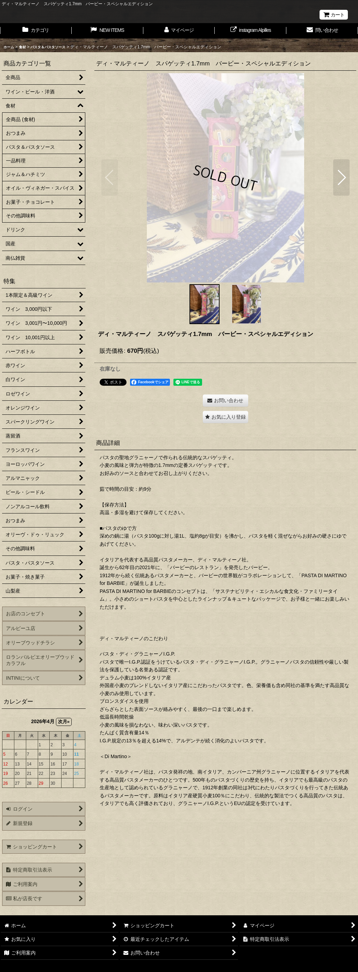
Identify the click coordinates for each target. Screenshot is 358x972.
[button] (109, 177)
